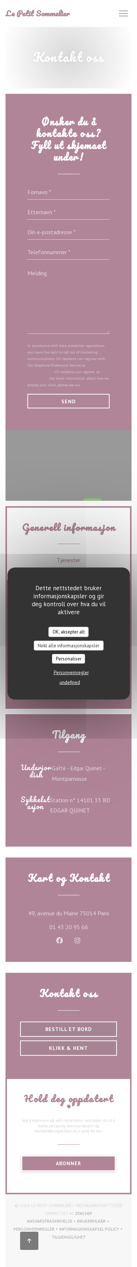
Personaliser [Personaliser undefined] (68, 659)
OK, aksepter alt (69, 632)
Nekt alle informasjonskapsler (68, 645)
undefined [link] (70, 682)
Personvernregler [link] (71, 672)
